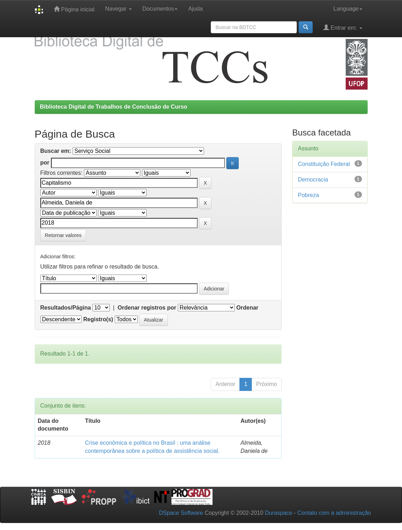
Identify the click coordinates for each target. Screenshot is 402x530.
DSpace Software (181, 513)
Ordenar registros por (147, 308)
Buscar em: (55, 151)
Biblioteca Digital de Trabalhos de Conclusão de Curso (113, 107)
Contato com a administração (334, 513)
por (45, 163)
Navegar (118, 9)
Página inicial (74, 9)
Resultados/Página (65, 308)
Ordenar (247, 308)
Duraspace (278, 513)
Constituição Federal (324, 164)
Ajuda (195, 9)
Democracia (313, 180)
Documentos (160, 9)
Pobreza (308, 195)
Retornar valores (63, 235)
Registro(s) (98, 319)
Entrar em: (342, 27)
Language (347, 9)
